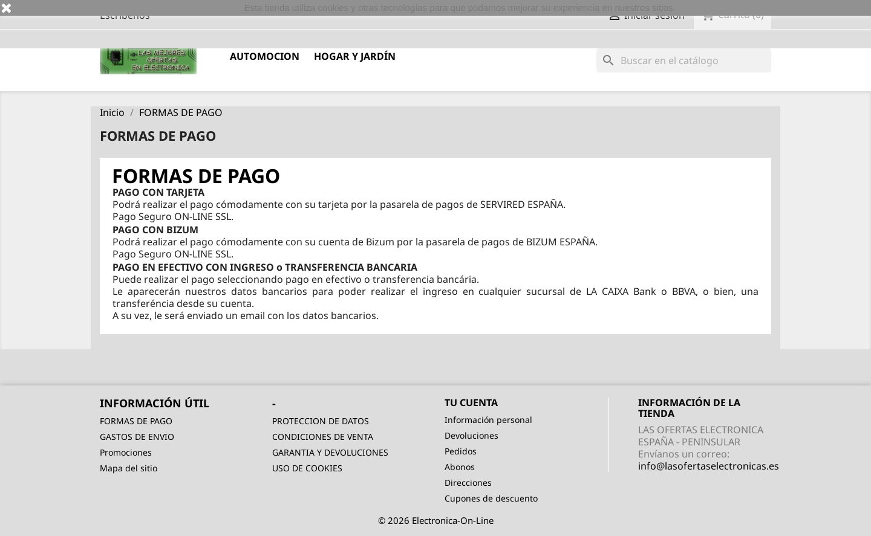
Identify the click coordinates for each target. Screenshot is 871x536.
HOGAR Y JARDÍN (355, 56)
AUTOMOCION (264, 56)
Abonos (460, 467)
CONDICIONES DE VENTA (322, 436)
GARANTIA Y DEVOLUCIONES (330, 452)
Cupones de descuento (491, 498)
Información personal (488, 419)
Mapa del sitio (128, 468)
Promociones (126, 452)
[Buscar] (683, 60)
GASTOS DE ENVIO (137, 436)
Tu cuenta (471, 402)
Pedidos (461, 451)
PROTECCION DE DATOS (320, 421)
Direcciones (468, 482)
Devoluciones (471, 435)
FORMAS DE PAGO (136, 421)
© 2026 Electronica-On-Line (436, 520)
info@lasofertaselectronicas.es (708, 466)
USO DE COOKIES (307, 468)
